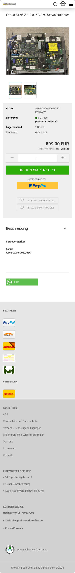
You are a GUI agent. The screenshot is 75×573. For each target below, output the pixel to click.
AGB (5, 414)
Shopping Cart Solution (24, 567)
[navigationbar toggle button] (71, 4)
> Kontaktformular (13, 528)
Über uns (8, 441)
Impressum (9, 448)
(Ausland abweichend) (46, 121)
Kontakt (7, 455)
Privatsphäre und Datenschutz (20, 421)
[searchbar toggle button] (55, 4)
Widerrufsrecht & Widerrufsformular (23, 434)
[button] (12, 158)
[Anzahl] (37, 158)
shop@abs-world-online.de (27, 520)
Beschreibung (17, 228)
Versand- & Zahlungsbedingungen (22, 427)
